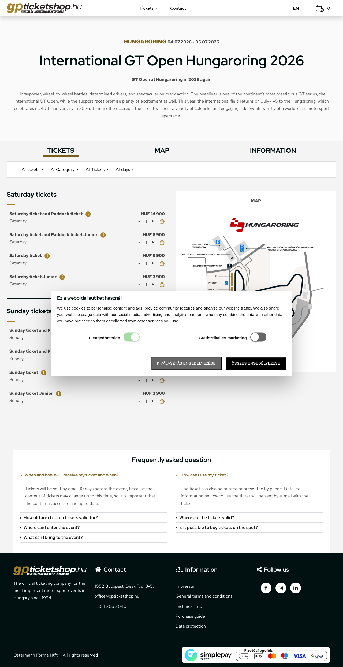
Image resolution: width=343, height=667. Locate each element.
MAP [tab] (162, 150)
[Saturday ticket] (46, 255)
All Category (63, 169)
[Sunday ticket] (42, 372)
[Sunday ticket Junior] (57, 393)
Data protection (191, 626)
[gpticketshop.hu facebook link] (266, 588)
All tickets (31, 169)
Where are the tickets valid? (205, 517)
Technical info (189, 606)
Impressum (186, 586)
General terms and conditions (204, 596)
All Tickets (95, 169)
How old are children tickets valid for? (59, 517)
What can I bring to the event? (51, 537)
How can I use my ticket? (202, 475)
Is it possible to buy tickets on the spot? (217, 527)
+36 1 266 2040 (110, 606)
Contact (178, 8)
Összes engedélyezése (256, 364)
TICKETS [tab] (60, 150)
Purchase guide (190, 616)
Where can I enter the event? (50, 527)
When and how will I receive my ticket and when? (69, 475)
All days (123, 169)
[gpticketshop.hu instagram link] (280, 588)
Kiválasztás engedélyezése (186, 364)
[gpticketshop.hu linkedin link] (295, 588)
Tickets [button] (147, 8)
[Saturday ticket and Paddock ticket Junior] (102, 234)
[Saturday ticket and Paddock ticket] (87, 214)
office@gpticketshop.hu (117, 596)
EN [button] (296, 8)
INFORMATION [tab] (273, 150)
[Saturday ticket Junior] (61, 277)
